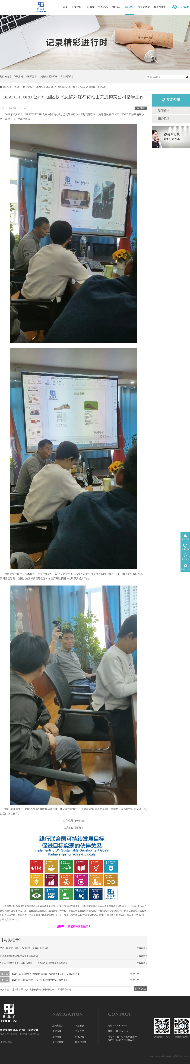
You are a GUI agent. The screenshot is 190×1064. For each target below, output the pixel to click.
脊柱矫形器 (31, 76)
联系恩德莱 (160, 7)
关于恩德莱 (144, 7)
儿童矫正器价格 (63, 989)
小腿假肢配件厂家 (48, 76)
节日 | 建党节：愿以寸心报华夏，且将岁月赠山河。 (25, 948)
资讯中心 (129, 7)
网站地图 (7, 1042)
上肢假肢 (89, 7)
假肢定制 (18, 76)
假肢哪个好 (48, 989)
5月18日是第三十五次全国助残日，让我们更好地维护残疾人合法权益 (34, 963)
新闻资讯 (27, 87)
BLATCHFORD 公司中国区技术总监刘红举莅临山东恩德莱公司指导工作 (71, 87)
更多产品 (103, 7)
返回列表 (141, 108)
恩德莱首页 (57, 1025)
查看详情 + (135, 974)
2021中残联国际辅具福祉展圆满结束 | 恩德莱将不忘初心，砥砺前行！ (46, 974)
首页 (65, 7)
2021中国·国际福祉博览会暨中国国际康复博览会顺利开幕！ (41, 980)
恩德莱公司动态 (20, 989)
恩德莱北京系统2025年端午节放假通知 (19, 956)
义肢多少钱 (35, 989)
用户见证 (116, 7)
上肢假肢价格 (67, 76)
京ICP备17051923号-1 (29, 1034)
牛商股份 (170, 1056)
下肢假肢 (76, 7)
